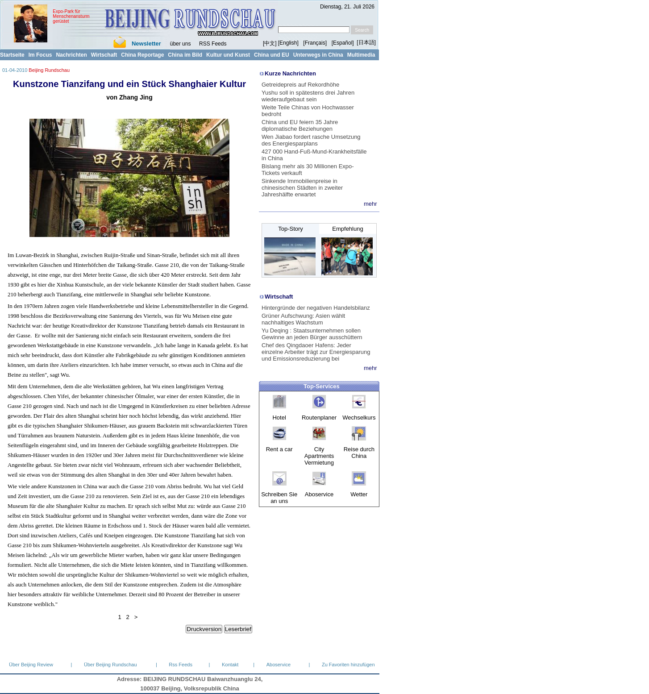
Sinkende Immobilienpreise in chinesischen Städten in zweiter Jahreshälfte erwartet (302, 188)
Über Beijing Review (31, 664)
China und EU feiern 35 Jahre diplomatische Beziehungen (300, 125)
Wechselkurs (358, 417)
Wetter (358, 494)
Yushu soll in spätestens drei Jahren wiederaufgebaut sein (308, 96)
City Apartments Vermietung (319, 456)
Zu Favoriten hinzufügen (348, 664)
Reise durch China (359, 452)
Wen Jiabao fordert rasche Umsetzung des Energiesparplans (311, 140)
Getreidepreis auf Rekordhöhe (300, 84)
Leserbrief (238, 629)
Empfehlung (347, 228)
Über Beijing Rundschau (110, 664)
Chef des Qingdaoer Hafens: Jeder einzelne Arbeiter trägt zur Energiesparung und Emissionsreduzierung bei (316, 352)
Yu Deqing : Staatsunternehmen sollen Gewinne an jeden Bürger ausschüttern (312, 334)
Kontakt (230, 664)
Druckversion (204, 629)
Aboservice (319, 494)
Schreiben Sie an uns (279, 497)
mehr (370, 203)
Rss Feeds (180, 664)
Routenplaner (319, 417)
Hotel (279, 417)
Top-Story (290, 228)
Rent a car (279, 449)
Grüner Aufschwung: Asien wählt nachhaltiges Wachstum (303, 319)
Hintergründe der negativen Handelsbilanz (316, 307)
